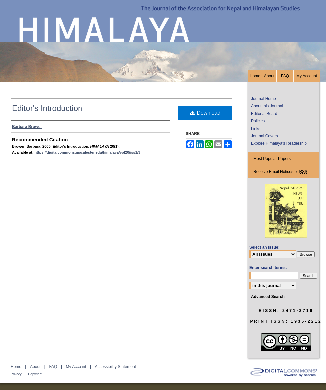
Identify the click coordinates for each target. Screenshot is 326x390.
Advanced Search (268, 296)
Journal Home (263, 98)
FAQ (53, 366)
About (35, 366)
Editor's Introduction (47, 108)
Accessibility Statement (115, 366)
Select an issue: (264, 247)
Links (255, 128)
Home (16, 366)
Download (205, 113)
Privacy (16, 374)
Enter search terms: (268, 267)
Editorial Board (264, 113)
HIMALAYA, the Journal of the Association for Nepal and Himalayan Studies (163, 35)
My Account (76, 366)
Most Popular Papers (272, 158)
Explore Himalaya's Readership (279, 143)
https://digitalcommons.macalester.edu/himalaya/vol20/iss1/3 (87, 152)
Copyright (35, 374)
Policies (258, 121)
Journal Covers (264, 136)
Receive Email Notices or (280, 171)
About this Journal (267, 106)
